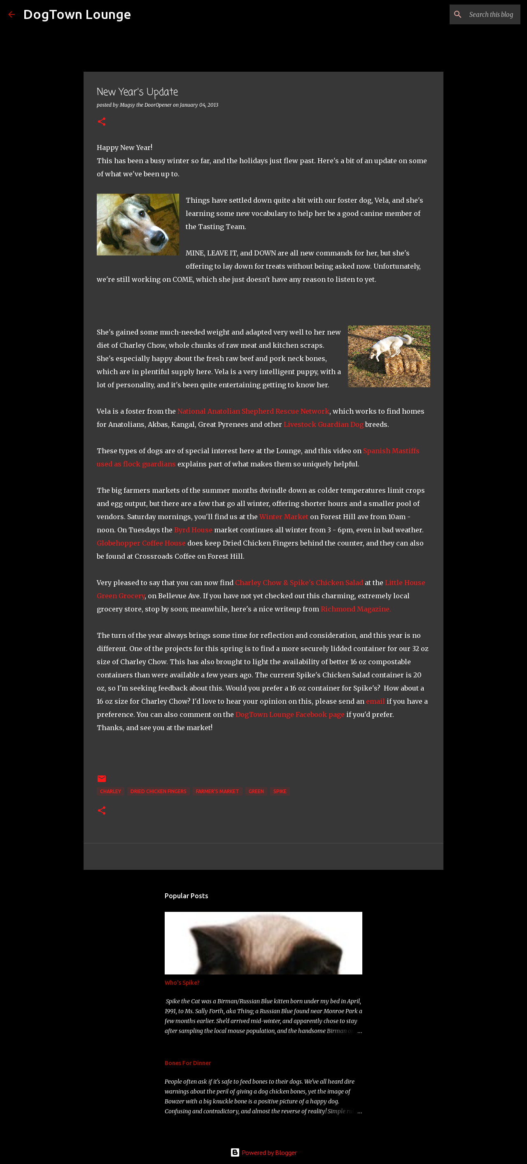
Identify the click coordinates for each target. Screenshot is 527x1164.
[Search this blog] (477, 14)
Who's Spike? (182, 982)
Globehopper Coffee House (141, 543)
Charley (110, 791)
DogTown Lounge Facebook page (290, 714)
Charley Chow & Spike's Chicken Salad (299, 582)
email (375, 701)
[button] (102, 122)
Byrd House (193, 530)
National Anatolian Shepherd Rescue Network (253, 411)
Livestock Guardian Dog (324, 424)
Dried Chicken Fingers (159, 791)
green (256, 791)
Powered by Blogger (263, 1152)
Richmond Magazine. (356, 609)
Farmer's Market (217, 791)
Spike (280, 791)
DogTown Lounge (77, 14)
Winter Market (283, 517)
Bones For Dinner (188, 1063)
